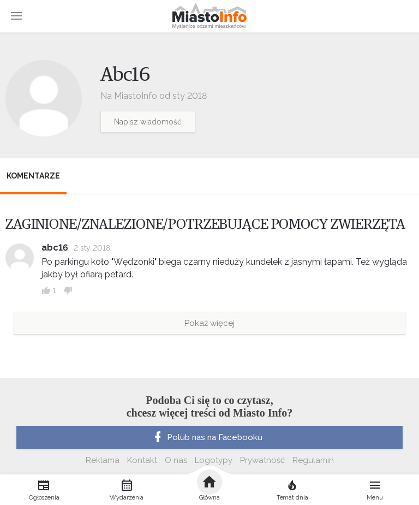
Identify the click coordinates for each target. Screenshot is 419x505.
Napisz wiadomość (148, 121)
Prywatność (262, 460)
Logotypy (213, 460)
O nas (176, 460)
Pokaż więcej (209, 323)
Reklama (102, 460)
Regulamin (313, 460)
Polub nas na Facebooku (206, 437)
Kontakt (142, 460)
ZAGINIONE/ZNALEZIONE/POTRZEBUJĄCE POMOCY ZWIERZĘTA (205, 224)
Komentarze (33, 175)
